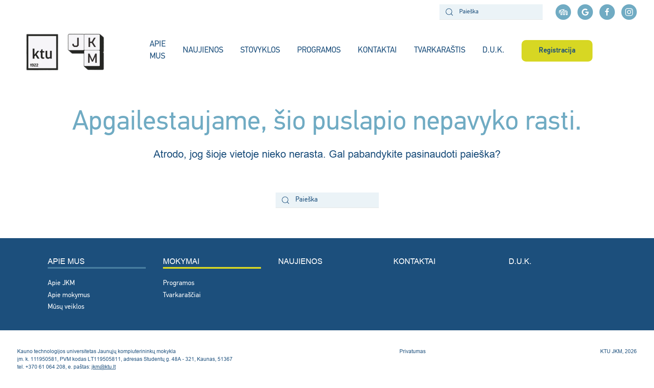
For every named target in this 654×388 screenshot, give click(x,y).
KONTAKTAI (377, 51)
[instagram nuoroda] (629, 12)
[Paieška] (491, 12)
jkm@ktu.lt (104, 366)
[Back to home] (74, 51)
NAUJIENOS (203, 51)
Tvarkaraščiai (182, 295)
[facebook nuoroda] (607, 12)
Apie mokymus (69, 295)
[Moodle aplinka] (563, 12)
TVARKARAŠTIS (439, 51)
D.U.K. (493, 51)
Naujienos (300, 261)
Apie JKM (61, 283)
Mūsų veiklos (66, 307)
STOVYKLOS (260, 51)
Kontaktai (414, 261)
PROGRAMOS (319, 51)
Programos (178, 283)
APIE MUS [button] (158, 50)
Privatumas (412, 351)
